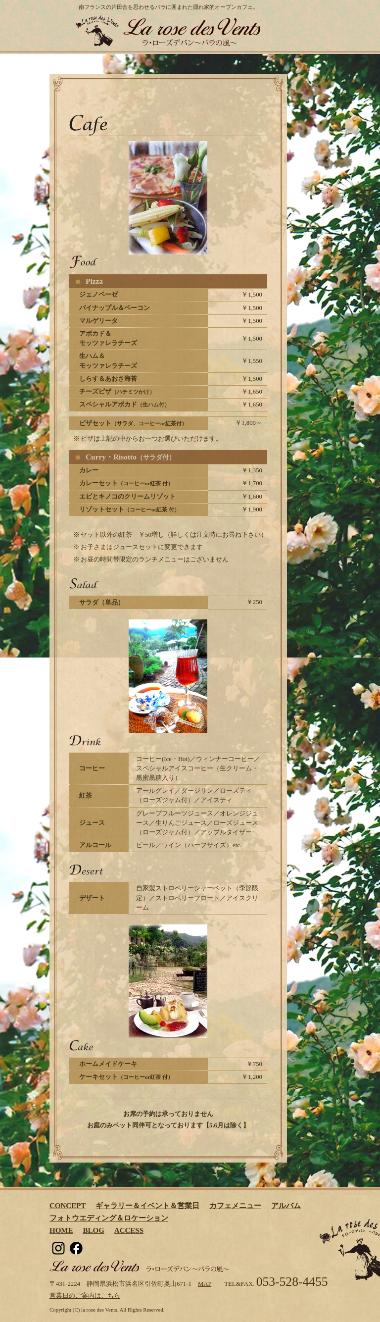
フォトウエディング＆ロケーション (108, 1218)
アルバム (286, 1206)
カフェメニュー (235, 1206)
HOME (61, 1230)
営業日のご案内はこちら (84, 1295)
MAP (204, 1283)
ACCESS (128, 1230)
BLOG (93, 1230)
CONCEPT (67, 1206)
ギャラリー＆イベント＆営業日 (147, 1206)
